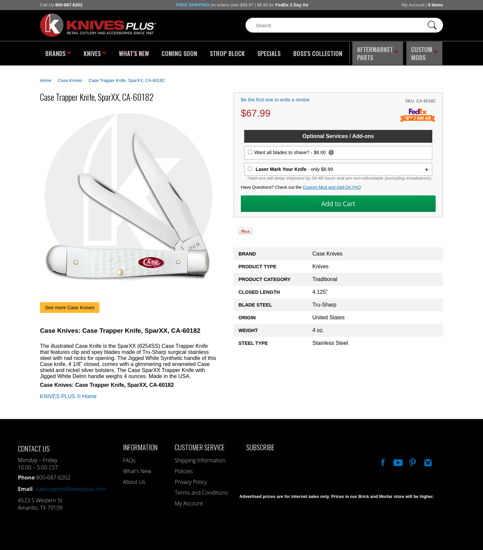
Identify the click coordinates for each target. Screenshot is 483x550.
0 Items (435, 4)
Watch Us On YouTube (397, 458)
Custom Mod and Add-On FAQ (332, 184)
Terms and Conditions (201, 489)
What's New (134, 52)
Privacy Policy (191, 479)
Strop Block (226, 52)
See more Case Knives (69, 304)
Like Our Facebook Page (382, 458)
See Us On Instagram (427, 458)
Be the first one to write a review (275, 97)
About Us (134, 479)
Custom (425, 52)
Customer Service (200, 444)
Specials (267, 52)
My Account (413, 4)
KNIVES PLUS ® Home (68, 393)
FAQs (129, 457)
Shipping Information (200, 457)
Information (140, 444)
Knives (95, 52)
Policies (183, 468)
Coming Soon (179, 52)
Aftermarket (377, 52)
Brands (57, 52)
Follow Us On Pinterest (412, 458)
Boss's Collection (315, 52)
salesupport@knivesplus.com (71, 486)
